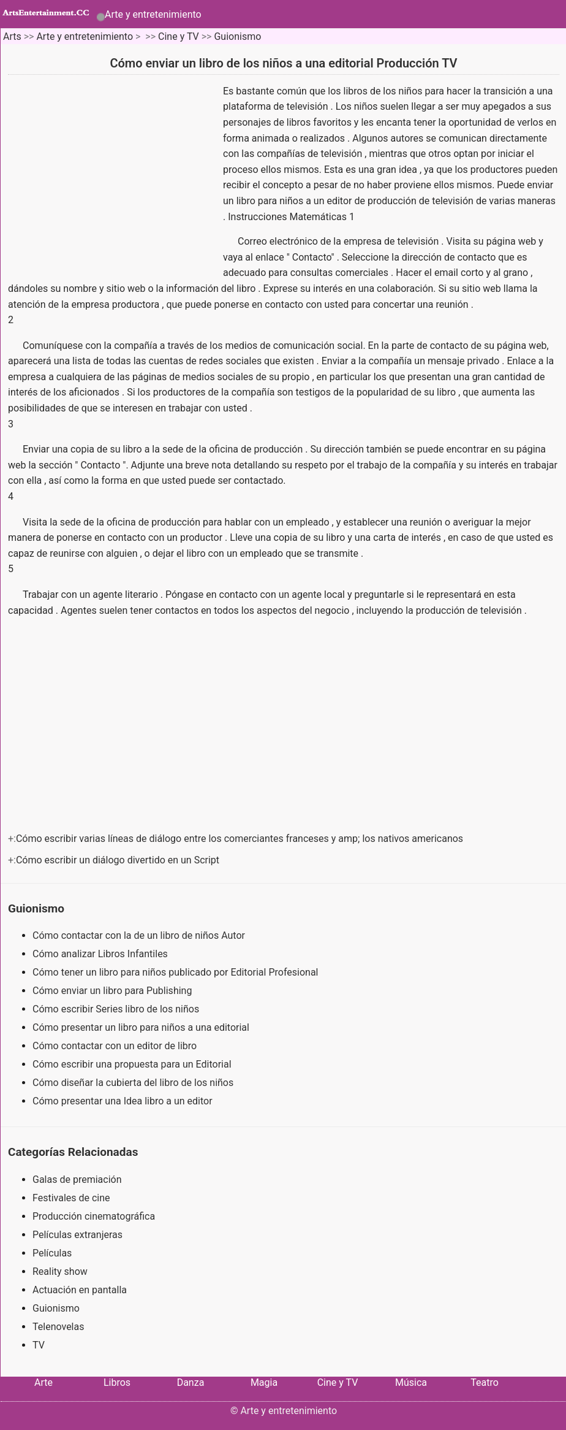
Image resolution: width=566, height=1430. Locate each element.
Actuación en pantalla (79, 1290)
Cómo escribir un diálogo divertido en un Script (119, 860)
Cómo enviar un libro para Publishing (113, 990)
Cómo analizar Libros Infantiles (101, 954)
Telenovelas (58, 1326)
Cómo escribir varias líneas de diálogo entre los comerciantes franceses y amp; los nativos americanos (241, 838)
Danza (191, 1382)
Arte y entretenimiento (153, 14)
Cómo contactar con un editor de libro (115, 1046)
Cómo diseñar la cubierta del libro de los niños (134, 1082)
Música (411, 1382)
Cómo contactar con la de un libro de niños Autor (139, 935)
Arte (43, 1382)
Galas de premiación (77, 1179)
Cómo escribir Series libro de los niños (117, 1009)
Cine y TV (178, 36)
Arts (12, 36)
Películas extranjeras (77, 1235)
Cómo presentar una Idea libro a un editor (123, 1101)
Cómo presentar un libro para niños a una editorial (142, 1027)
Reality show (60, 1271)
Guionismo (237, 36)
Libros (117, 1382)
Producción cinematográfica (93, 1216)
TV (38, 1345)
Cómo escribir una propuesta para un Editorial (133, 1064)
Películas (52, 1253)
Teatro (484, 1382)
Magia (264, 1382)
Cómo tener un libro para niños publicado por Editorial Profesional (176, 972)
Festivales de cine (71, 1198)
